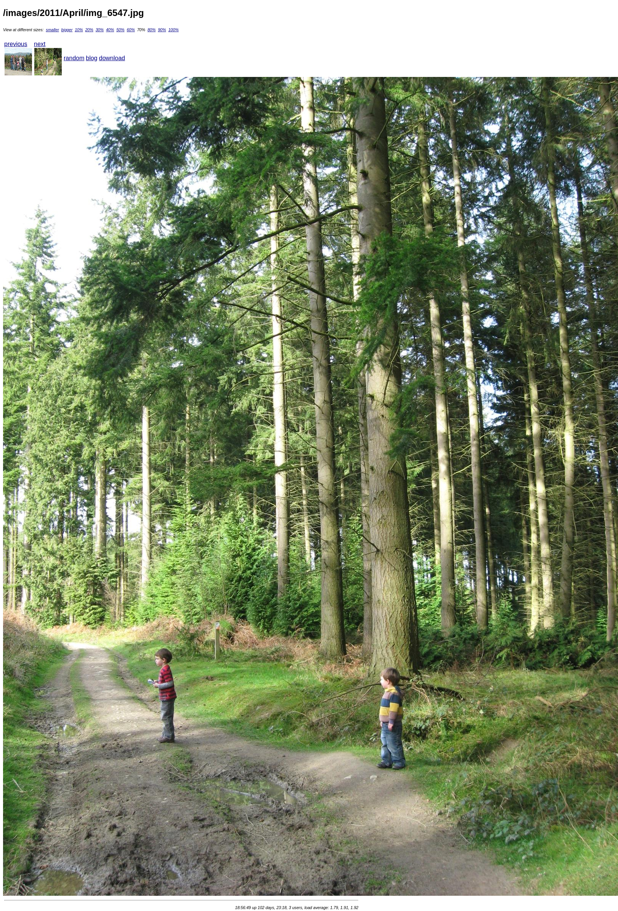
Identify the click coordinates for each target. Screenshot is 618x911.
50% (120, 29)
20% (89, 29)
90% (162, 29)
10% (79, 29)
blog (91, 58)
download (112, 58)
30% (100, 29)
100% (173, 29)
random (74, 58)
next (39, 44)
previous (15, 44)
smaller (52, 29)
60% (131, 29)
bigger (67, 29)
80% (152, 29)
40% (110, 29)
